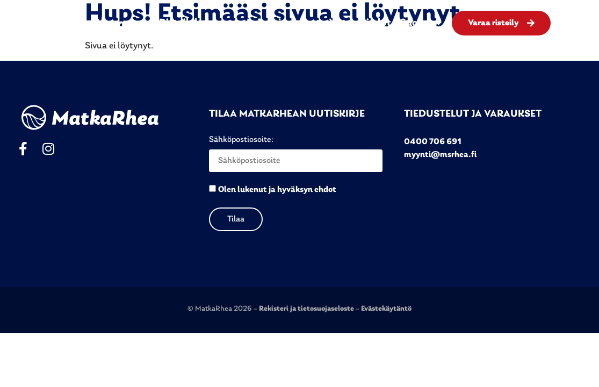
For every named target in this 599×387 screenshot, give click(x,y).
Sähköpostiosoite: (296, 153)
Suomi (421, 23)
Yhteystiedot (360, 23)
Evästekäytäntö (386, 309)
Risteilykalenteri (198, 23)
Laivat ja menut (283, 23)
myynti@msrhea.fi (440, 154)
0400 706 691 (432, 142)
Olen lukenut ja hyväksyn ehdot (277, 189)
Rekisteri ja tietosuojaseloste (307, 309)
